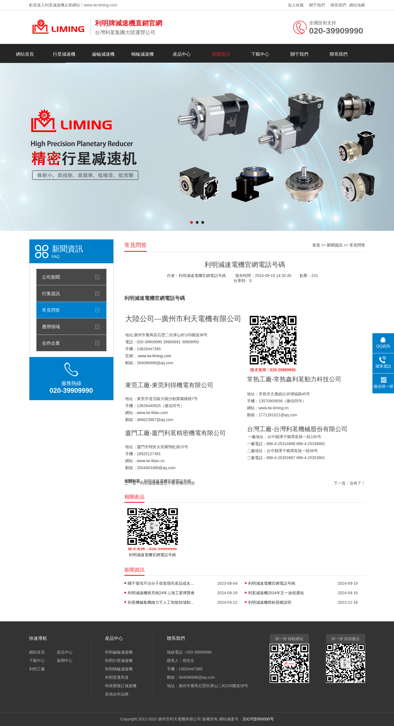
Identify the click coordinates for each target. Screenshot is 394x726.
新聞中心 (65, 660)
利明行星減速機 (118, 660)
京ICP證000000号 (258, 719)
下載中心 (260, 54)
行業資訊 (51, 293)
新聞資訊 (221, 54)
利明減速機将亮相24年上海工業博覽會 (161, 593)
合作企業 (51, 343)
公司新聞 (51, 276)
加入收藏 (296, 5)
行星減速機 (64, 54)
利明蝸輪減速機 (118, 669)
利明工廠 (37, 669)
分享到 (239, 280)
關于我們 (317, 5)
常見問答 (51, 310)
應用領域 (51, 326)
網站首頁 (25, 54)
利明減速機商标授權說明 (269, 602)
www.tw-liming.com (154, 356)
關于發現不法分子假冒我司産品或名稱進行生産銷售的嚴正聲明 (161, 583)
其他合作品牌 (117, 694)
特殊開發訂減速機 (120, 685)
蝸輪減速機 (142, 54)
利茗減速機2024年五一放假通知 (276, 593)
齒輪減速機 (103, 54)
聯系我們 (338, 5)
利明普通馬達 (117, 677)
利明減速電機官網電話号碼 (271, 583)
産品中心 (182, 54)
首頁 (316, 245)
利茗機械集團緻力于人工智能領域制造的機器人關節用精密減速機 (161, 602)
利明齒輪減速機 (118, 652)
